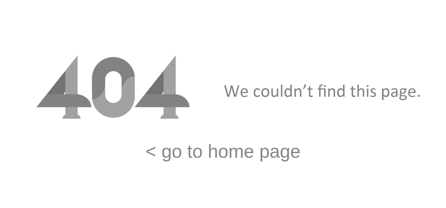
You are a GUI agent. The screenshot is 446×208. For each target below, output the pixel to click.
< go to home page (223, 151)
